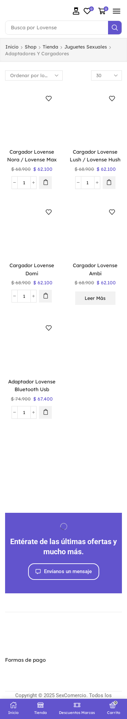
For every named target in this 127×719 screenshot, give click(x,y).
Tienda (50, 47)
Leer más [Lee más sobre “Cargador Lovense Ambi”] (95, 298)
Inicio (12, 47)
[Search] (115, 27)
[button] (76, 11)
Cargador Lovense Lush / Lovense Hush (95, 156)
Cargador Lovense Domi (31, 269)
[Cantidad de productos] (24, 182)
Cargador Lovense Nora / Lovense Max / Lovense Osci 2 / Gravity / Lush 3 (32, 164)
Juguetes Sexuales (85, 47)
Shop (31, 47)
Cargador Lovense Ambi (95, 269)
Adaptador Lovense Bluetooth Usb (32, 385)
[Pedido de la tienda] (34, 75)
